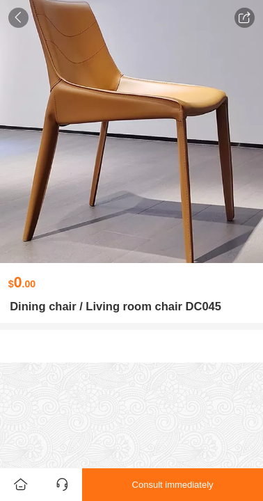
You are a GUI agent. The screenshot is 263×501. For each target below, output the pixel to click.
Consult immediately (173, 484)
